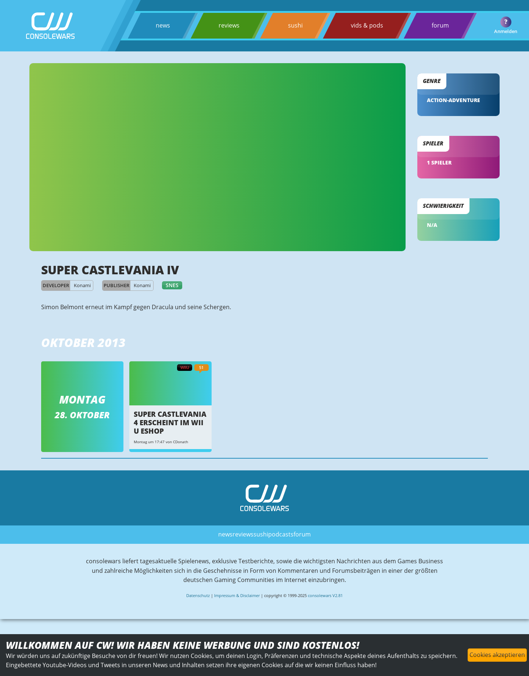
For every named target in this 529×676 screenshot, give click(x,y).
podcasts (281, 534)
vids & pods (367, 25)
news (163, 25)
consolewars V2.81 (325, 595)
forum (440, 25)
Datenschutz (198, 595)
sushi (295, 25)
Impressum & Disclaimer (237, 595)
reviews (229, 25)
